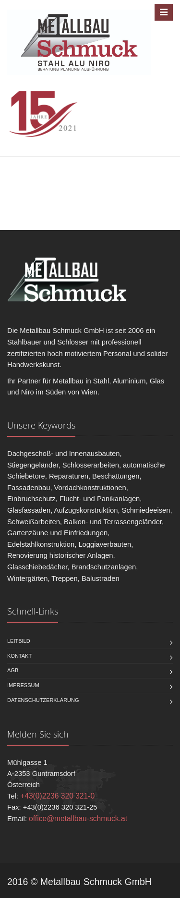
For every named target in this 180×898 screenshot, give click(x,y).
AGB (12, 670)
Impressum (23, 685)
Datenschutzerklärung (43, 700)
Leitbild (18, 641)
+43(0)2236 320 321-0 (57, 796)
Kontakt (19, 656)
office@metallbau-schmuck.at (78, 818)
